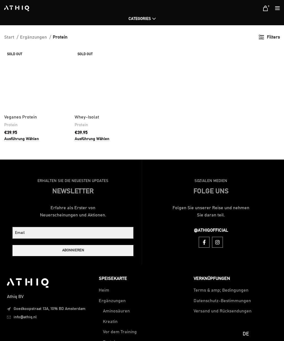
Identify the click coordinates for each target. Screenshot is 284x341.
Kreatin (110, 321)
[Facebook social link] (204, 242)
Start (9, 37)
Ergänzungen (34, 37)
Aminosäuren (116, 311)
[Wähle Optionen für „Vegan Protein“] (21, 81)
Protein (10, 67)
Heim (104, 290)
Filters (273, 37)
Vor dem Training (120, 332)
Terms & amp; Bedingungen (221, 290)
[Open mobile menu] (277, 8)
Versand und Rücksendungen (223, 311)
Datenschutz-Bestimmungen (222, 301)
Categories (139, 19)
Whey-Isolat (87, 59)
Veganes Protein (20, 59)
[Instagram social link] (217, 242)
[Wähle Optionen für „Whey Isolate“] (92, 81)
